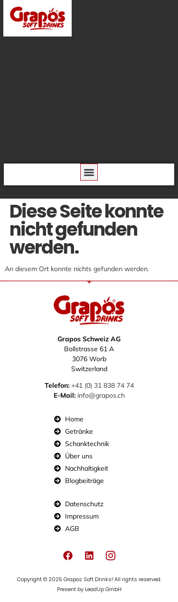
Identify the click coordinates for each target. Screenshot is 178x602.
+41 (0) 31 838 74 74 (102, 385)
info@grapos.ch (101, 395)
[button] (89, 172)
